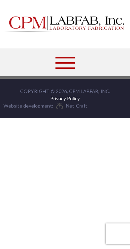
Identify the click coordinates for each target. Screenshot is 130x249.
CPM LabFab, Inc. (89, 91)
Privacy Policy (65, 98)
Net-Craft (71, 106)
